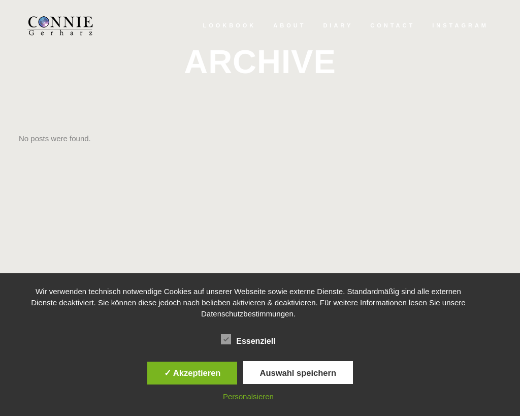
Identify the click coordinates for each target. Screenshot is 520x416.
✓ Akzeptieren (192, 372)
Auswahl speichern (298, 372)
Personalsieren (248, 396)
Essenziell (248, 339)
